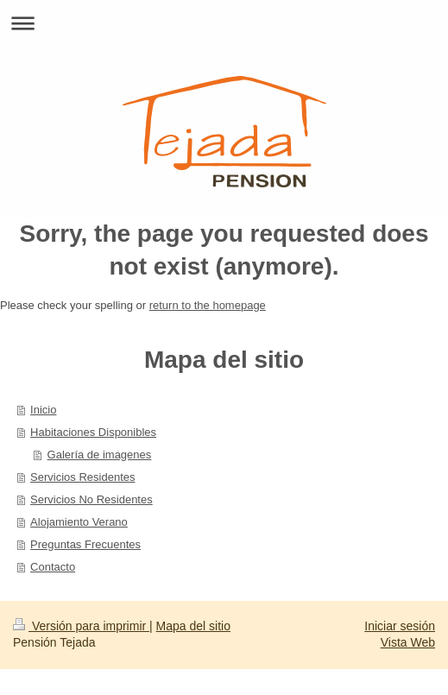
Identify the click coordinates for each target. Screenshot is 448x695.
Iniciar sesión (399, 626)
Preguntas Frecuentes (85, 544)
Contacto (52, 566)
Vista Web (408, 642)
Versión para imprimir (81, 626)
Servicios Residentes (82, 477)
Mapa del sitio (193, 626)
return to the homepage (207, 305)
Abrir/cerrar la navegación (224, 22)
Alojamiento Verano (79, 521)
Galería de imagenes (99, 454)
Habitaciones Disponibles (93, 432)
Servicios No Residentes (91, 499)
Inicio (43, 409)
